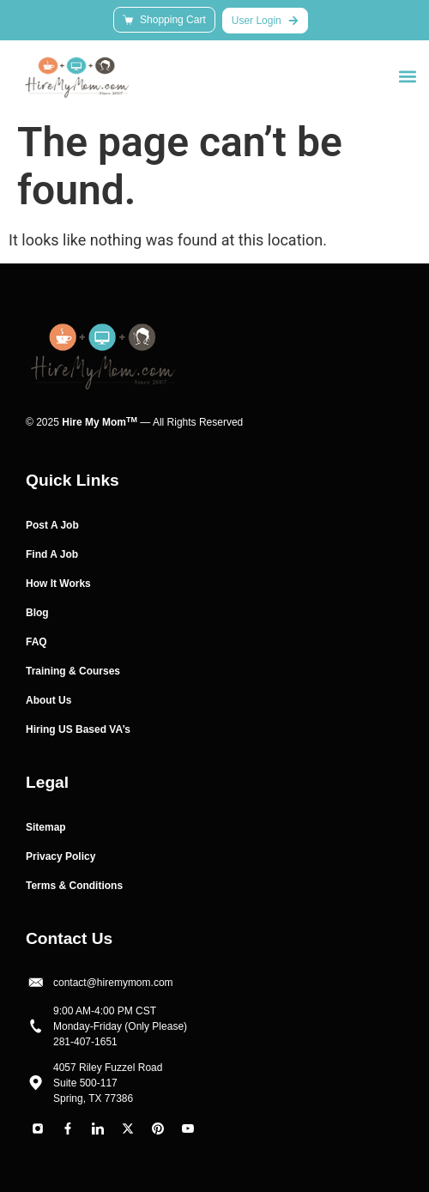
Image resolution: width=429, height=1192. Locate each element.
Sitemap (46, 827)
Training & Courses (73, 671)
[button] (407, 76)
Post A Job (52, 525)
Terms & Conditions (74, 886)
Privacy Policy (60, 856)
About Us (48, 700)
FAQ (36, 642)
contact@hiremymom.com (113, 983)
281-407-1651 (85, 1042)
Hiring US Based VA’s (78, 729)
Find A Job (52, 554)
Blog (37, 613)
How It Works (58, 584)
